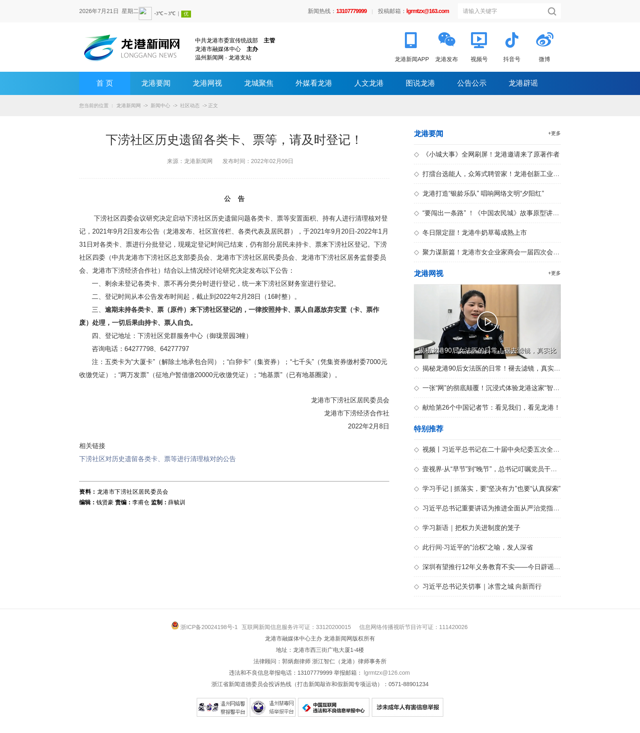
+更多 (554, 133)
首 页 (104, 83)
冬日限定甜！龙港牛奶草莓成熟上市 (470, 232)
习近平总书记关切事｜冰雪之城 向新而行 (478, 586)
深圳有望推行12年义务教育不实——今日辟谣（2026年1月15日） (513, 566)
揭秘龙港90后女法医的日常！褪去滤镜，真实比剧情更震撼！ (507, 368)
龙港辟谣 (523, 83)
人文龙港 (369, 83)
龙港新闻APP (412, 59)
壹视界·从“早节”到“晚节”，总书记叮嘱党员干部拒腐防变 (498, 469)
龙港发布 (446, 59)
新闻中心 (160, 105)
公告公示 (472, 83)
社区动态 (190, 105)
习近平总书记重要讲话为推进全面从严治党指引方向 (493, 508)
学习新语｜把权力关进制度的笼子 (467, 527)
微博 (544, 59)
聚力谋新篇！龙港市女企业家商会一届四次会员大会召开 (500, 252)
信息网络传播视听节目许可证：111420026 (413, 627)
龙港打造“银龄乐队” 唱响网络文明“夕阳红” (479, 193)
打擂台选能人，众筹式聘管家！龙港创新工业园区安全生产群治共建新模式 (526, 173)
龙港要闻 (156, 83)
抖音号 (511, 59)
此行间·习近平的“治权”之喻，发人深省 (473, 547)
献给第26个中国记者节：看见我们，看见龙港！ (487, 407)
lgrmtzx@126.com (387, 672)
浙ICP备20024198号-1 (209, 627)
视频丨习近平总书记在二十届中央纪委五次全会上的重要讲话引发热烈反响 (526, 449)
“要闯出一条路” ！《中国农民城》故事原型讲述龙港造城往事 (506, 213)
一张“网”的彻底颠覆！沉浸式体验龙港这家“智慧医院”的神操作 (507, 387)
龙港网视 (207, 83)
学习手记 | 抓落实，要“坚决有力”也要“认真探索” (487, 488)
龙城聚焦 (258, 83)
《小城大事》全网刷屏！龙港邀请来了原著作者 (487, 154)
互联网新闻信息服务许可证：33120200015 (296, 627)
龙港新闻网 (128, 105)
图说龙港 (420, 83)
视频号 (479, 59)
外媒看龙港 (314, 83)
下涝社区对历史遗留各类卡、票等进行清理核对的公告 (157, 458)
